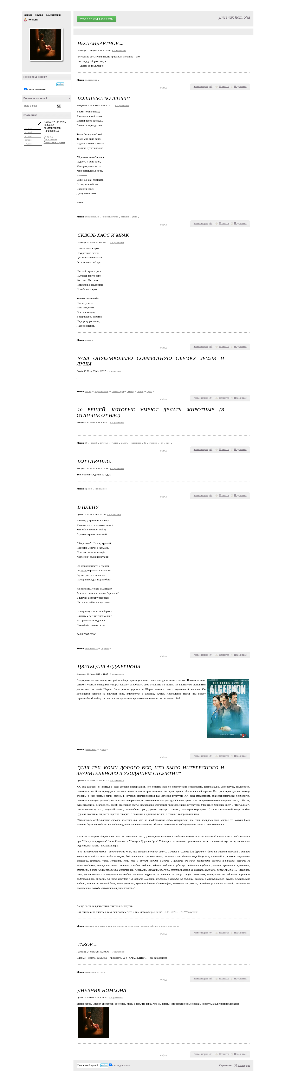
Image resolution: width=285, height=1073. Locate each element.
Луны (149, 391)
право (83, 570)
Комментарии (53, 14)
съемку (130, 391)
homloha (25, 19)
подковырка (91, 80)
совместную (118, 391)
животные (136, 443)
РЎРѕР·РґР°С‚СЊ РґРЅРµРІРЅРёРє (97, 19)
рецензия (132, 926)
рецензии (89, 926)
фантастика (90, 749)
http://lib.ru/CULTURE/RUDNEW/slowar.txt (173, 911)
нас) (168, 443)
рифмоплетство (110, 216)
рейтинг (154, 926)
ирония (88, 488)
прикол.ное (101, 488)
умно (134, 216)
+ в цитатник (119, 50)
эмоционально (92, 216)
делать (124, 443)
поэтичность (91, 648)
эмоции (125, 216)
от (162, 443)
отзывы (101, 926)
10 (86, 443)
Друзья (39, 14)
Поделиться (240, 86)
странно (105, 648)
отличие (153, 443)
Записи (28, 14)
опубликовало (101, 391)
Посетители (50, 139)
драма (103, 749)
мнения (120, 926)
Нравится (224, 86)
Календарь (244, 1065)
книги (164, 926)
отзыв (173, 926)
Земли (140, 391)
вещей (94, 443)
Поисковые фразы (54, 142)
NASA (88, 391)
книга (111, 926)
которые (104, 443)
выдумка (89, 972)
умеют (115, 443)
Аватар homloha (45, 44)
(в (145, 443)
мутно (100, 972)
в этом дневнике (36, 89)
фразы (88, 340)
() (210, 86)
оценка (143, 926)
